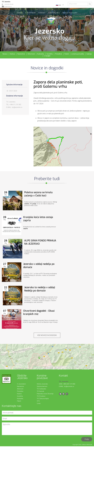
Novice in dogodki (70, 13)
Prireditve (58, 54)
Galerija (89, 54)
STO (38, 401)
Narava (4, 54)
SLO (60, 5)
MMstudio (89, 444)
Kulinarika (40, 54)
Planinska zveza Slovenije (45, 394)
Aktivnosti (31, 54)
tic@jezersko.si (8, 7)
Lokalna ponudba (77, 54)
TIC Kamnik (40, 391)
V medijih (47, 56)
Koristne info (54, 13)
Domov (19, 13)
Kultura (12, 54)
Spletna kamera (42, 386)
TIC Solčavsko (41, 389)
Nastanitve (21, 54)
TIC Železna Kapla (43, 398)
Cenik (38, 403)
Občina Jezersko (42, 384)
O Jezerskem (30, 13)
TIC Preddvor (41, 396)
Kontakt (42, 13)
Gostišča (49, 54)
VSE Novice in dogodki (47, 335)
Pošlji (87, 439)
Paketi (66, 54)
